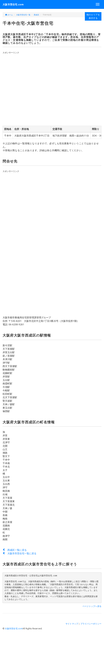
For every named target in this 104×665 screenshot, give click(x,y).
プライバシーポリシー (90, 623)
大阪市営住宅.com (13, 4)
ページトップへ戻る (91, 606)
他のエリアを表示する (93, 16)
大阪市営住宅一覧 (23, 15)
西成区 (36, 15)
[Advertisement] (34, 89)
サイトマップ (72, 623)
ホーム (9, 15)
